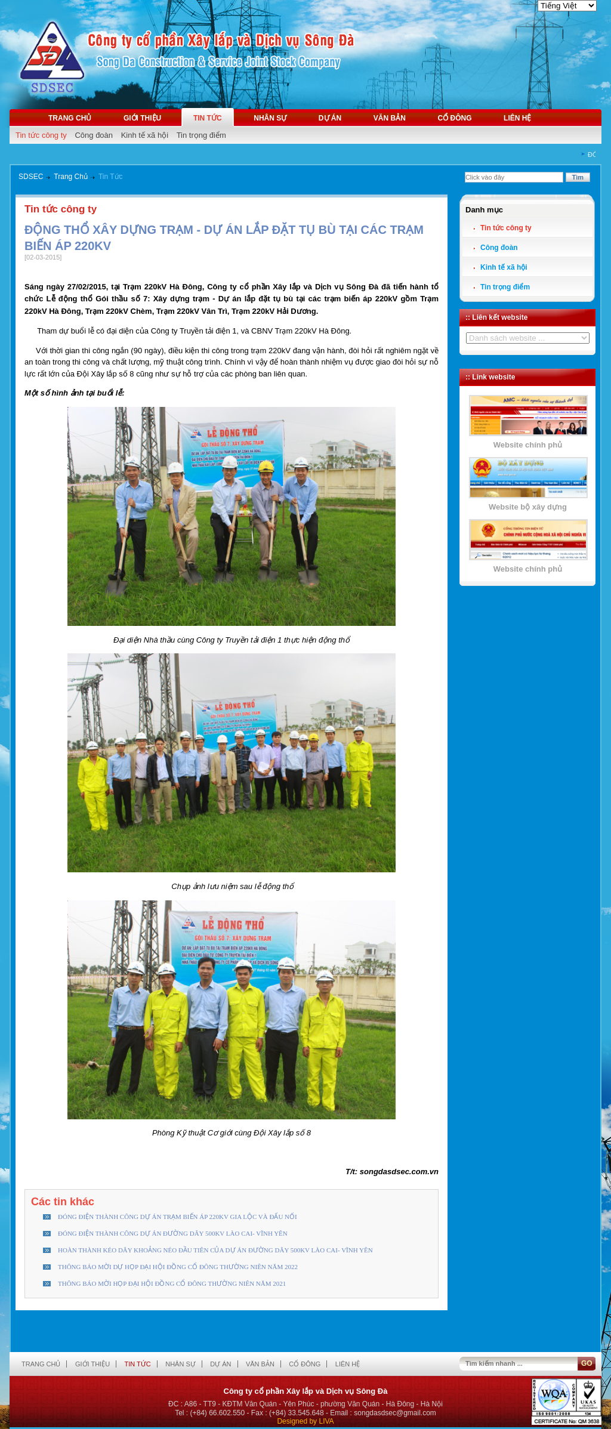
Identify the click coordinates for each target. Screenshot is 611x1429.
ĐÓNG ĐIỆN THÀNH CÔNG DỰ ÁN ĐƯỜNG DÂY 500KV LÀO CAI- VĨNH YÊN (173, 1233)
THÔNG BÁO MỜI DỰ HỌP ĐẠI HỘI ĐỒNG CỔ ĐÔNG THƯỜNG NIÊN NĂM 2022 (178, 1266)
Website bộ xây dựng (528, 506)
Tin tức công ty (41, 135)
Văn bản (390, 118)
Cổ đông (454, 118)
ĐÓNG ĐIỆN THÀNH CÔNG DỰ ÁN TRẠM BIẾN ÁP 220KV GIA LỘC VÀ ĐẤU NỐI (177, 1216)
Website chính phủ (527, 444)
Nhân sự (270, 118)
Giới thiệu (142, 118)
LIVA (326, 1421)
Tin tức (207, 118)
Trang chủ (69, 118)
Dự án (330, 118)
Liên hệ (517, 118)
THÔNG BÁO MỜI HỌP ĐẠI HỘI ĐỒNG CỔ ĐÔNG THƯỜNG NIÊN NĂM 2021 (172, 1283)
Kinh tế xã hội (144, 135)
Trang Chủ (71, 176)
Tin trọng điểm (201, 135)
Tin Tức (110, 176)
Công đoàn (94, 135)
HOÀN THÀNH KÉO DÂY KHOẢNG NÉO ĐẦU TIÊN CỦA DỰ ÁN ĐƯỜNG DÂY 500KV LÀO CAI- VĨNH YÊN (215, 1250)
